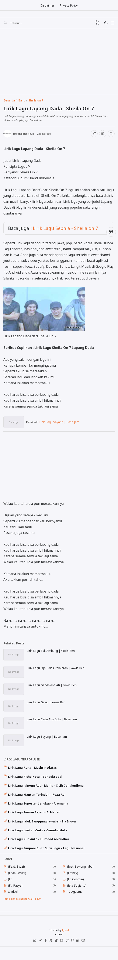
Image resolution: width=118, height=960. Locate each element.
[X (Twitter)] (50, 954)
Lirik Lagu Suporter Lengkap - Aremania (39, 812)
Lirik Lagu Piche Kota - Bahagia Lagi (36, 784)
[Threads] (67, 954)
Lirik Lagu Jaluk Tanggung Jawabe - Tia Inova (42, 830)
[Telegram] (39, 954)
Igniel (65, 943)
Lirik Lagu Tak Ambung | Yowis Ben (51, 655)
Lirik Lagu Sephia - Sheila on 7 (65, 232)
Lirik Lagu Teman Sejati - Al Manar (34, 821)
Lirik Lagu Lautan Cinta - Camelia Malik (38, 840)
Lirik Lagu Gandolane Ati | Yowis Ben (52, 690)
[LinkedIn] (79, 954)
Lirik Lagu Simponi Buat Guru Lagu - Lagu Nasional (47, 858)
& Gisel (13, 903)
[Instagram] (62, 954)
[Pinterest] (73, 954)
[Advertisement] (59, 62)
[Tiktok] (56, 954)
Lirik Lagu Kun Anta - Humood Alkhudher (39, 849)
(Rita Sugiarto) (77, 896)
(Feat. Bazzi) (17, 877)
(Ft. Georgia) (76, 890)
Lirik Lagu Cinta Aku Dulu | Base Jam (52, 725)
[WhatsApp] (33, 954)
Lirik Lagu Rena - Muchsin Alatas (33, 775)
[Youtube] (85, 954)
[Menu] (112, 24)
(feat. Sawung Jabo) (81, 877)
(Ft (10, 890)
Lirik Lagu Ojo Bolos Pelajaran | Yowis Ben (56, 673)
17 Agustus (75, 903)
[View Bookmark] (96, 24)
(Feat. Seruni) (18, 884)
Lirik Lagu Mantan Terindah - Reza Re (37, 803)
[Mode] (104, 24)
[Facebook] (44, 954)
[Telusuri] (5, 24)
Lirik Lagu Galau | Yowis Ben (46, 708)
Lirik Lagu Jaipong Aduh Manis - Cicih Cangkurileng (46, 793)
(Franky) (73, 884)
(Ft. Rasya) (16, 896)
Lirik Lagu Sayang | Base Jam (61, 426)
